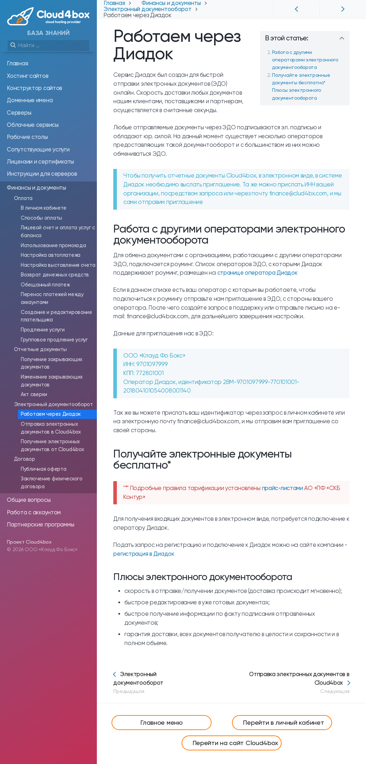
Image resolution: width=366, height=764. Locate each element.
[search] (48, 45)
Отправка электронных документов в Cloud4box (286, 683)
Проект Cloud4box (29, 542)
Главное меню (161, 722)
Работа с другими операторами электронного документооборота (305, 59)
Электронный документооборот (157, 682)
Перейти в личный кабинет (283, 722)
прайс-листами (282, 488)
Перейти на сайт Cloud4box (235, 742)
